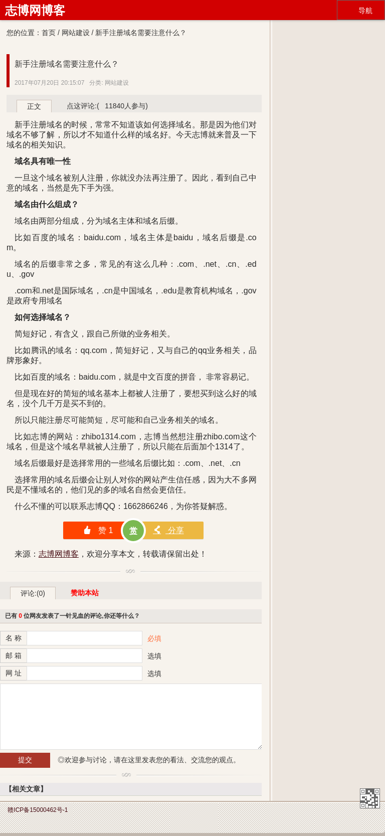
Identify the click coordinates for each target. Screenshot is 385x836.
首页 (49, 33)
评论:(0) (33, 593)
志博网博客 (35, 10)
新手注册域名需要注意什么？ (67, 64)
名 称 (14, 638)
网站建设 (76, 33)
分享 (168, 530)
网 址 (14, 673)
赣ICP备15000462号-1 (38, 809)
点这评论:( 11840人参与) (107, 106)
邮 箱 (14, 655)
